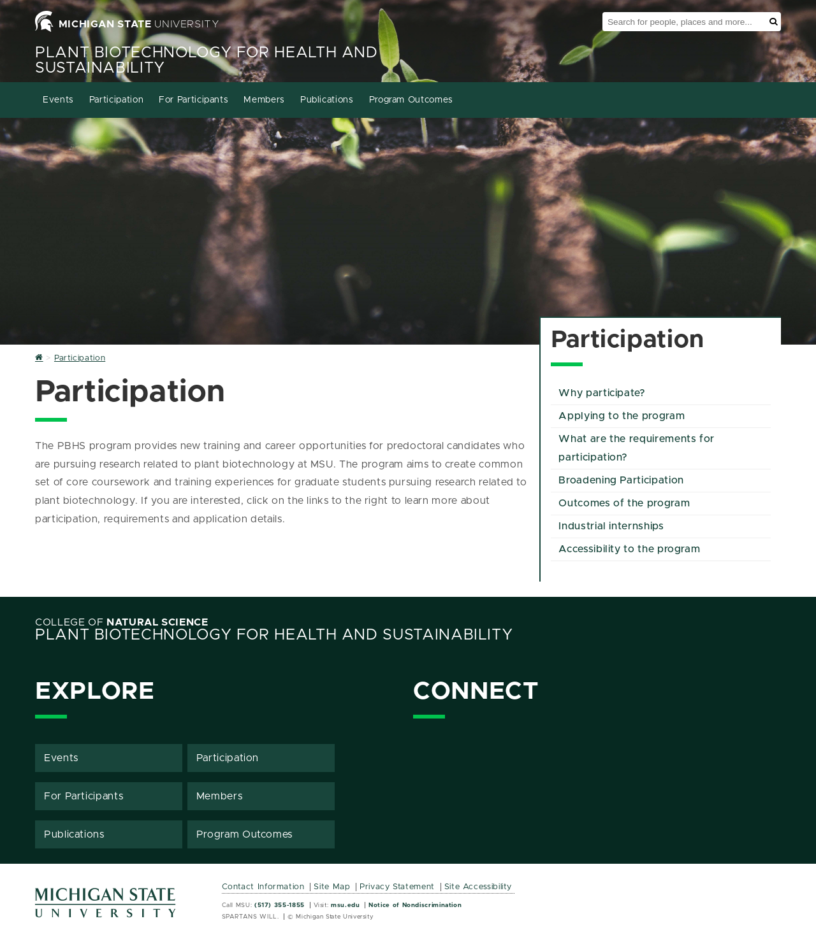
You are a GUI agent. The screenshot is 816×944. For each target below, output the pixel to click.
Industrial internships (611, 526)
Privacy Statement (397, 887)
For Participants (193, 100)
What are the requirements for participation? (636, 448)
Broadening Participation (620, 480)
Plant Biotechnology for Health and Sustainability (274, 635)
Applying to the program (621, 416)
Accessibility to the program (629, 549)
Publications (327, 100)
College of (121, 622)
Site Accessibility (478, 887)
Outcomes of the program (624, 503)
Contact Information (263, 887)
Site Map (332, 887)
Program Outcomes (411, 100)
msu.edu (345, 905)
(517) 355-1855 (279, 905)
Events (58, 100)
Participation (116, 100)
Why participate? (601, 393)
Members (264, 100)
